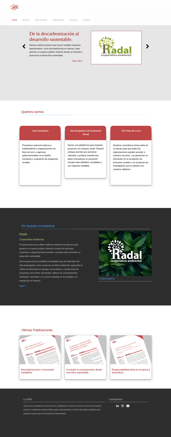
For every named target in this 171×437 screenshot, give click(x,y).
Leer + (22, 288)
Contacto (87, 20)
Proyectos (73, 20)
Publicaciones (58, 20)
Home (14, 20)
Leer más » (77, 61)
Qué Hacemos (41, 20)
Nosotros (26, 20)
